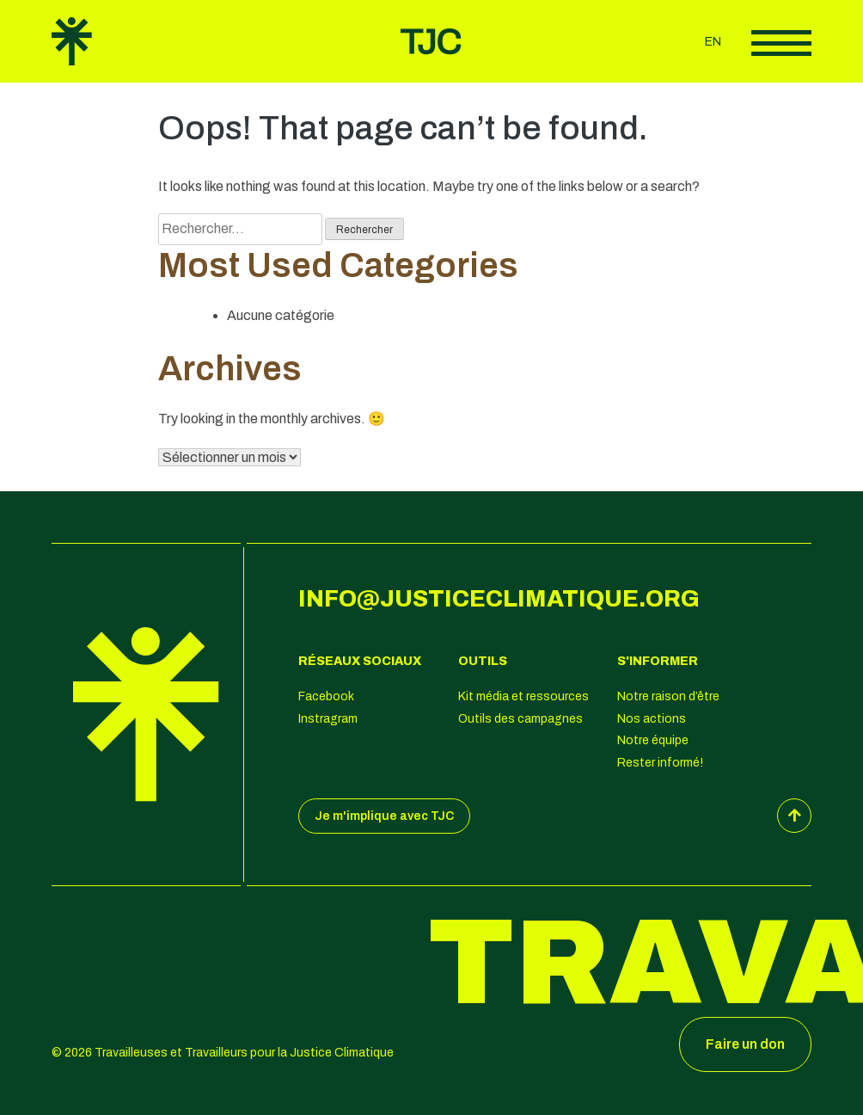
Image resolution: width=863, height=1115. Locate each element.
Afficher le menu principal (781, 43)
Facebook (326, 696)
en (713, 41)
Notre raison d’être (668, 696)
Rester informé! (660, 762)
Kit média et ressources (523, 696)
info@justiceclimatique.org (499, 599)
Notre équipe (653, 740)
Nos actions (651, 718)
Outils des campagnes (520, 718)
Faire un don (745, 1044)
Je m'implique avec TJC (384, 816)
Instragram (328, 718)
